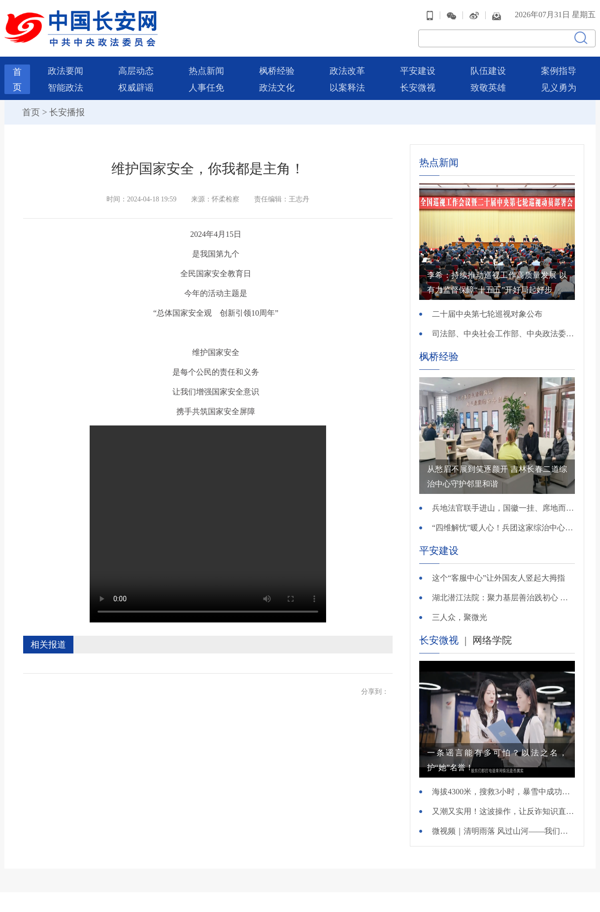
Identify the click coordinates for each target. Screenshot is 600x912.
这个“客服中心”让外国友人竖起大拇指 (498, 578)
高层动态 (136, 71)
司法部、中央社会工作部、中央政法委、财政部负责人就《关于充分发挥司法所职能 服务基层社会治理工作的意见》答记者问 (503, 333)
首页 (31, 112)
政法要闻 (65, 71)
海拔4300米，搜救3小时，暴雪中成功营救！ (503, 791)
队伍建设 (488, 71)
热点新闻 (206, 71)
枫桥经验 (277, 71)
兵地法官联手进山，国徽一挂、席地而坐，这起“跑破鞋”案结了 (503, 508)
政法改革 (347, 71)
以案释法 (347, 88)
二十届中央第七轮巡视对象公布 (487, 314)
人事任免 (206, 88)
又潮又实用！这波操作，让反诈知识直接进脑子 (503, 811)
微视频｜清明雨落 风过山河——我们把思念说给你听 (503, 831)
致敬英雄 (488, 88)
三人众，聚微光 (459, 617)
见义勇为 (558, 88)
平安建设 (417, 71)
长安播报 (67, 112)
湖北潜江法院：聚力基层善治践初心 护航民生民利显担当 (503, 597)
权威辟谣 (136, 88)
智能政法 (65, 88)
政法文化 (277, 88)
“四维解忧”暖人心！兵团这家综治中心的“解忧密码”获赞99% (503, 527)
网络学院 (492, 640)
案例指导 (558, 71)
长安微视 (417, 88)
